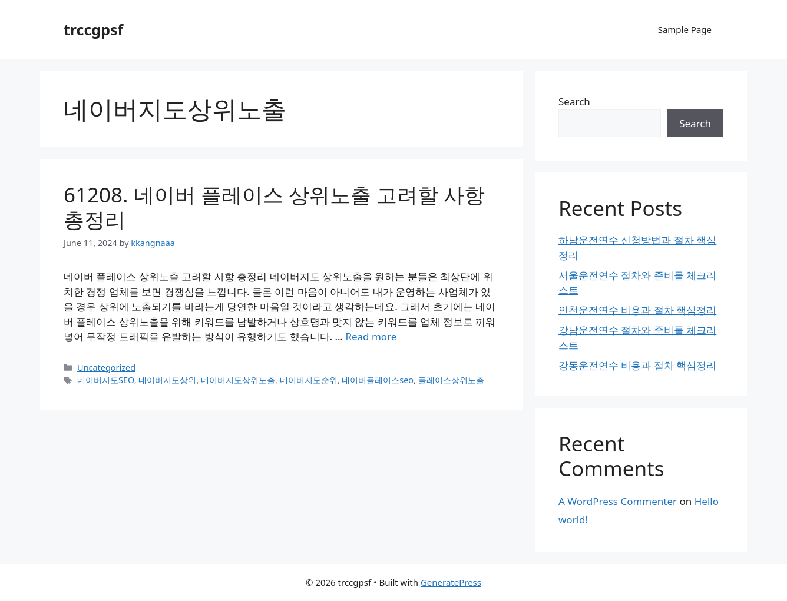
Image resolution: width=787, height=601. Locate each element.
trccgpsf (93, 29)
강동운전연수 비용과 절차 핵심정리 (637, 365)
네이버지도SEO (105, 380)
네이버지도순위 (309, 380)
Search (574, 101)
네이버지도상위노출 (238, 380)
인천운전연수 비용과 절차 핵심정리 (637, 310)
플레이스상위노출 (451, 380)
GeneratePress (451, 582)
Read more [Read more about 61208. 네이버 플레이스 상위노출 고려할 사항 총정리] (370, 336)
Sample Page (685, 29)
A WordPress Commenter (617, 501)
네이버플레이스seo (378, 380)
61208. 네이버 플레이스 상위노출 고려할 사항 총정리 (274, 207)
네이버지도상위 (167, 380)
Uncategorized (106, 367)
